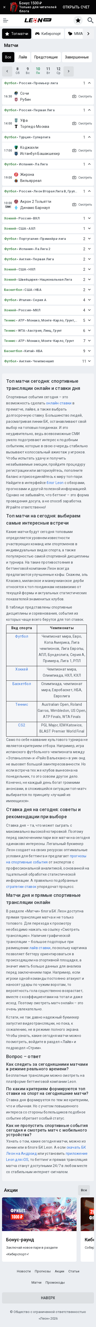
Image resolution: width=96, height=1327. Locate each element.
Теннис (10, 320)
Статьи (73, 1271)
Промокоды (55, 1282)
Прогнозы (43, 1271)
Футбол (10, 83)
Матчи (36, 1282)
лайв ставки (40, 948)
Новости (24, 1271)
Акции (59, 1271)
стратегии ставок (21, 887)
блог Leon (55, 483)
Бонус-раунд (20, 1239)
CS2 (21, 725)
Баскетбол (13, 290)
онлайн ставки (58, 403)
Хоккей (10, 218)
